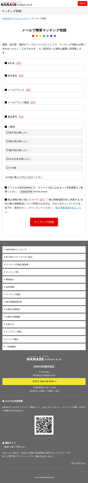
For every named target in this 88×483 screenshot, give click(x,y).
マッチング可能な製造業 (17, 264)
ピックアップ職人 (14, 331)
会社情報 (10, 287)
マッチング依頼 (13, 294)
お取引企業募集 (13, 317)
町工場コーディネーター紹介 (19, 257)
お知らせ (10, 324)
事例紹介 (10, 279)
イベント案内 (12, 339)
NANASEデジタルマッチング (16, 3)
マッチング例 (12, 272)
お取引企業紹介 (13, 309)
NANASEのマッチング (16, 249)
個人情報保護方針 (14, 302)
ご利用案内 (11, 347)
